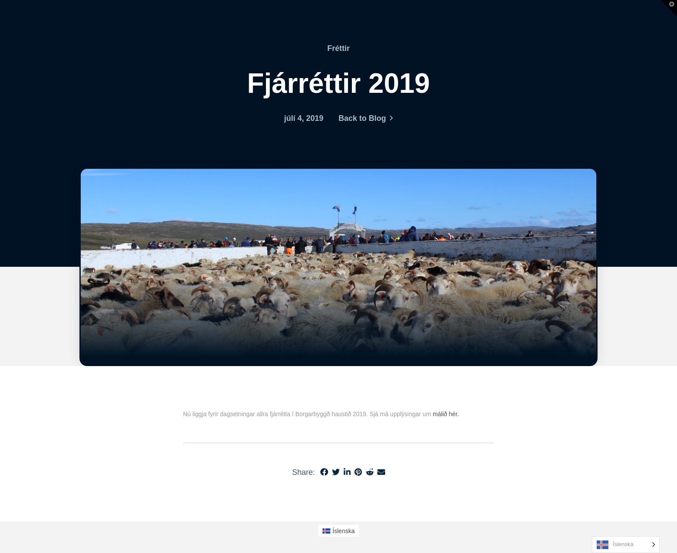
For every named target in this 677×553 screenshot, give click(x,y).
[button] (669, 8)
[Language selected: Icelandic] (626, 544)
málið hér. (446, 414)
